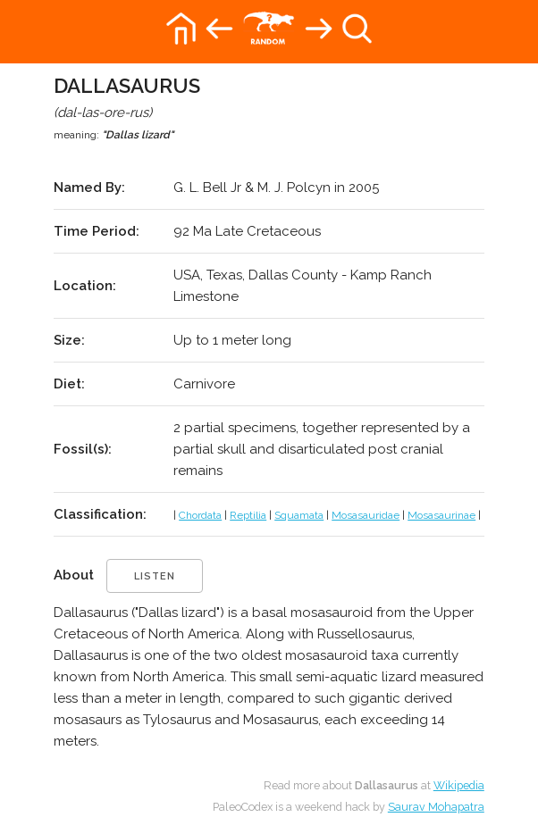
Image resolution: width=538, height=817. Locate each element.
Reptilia (248, 515)
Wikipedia (458, 785)
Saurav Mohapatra (436, 806)
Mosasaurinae (441, 515)
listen (154, 576)
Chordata (200, 515)
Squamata (299, 515)
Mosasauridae (365, 515)
